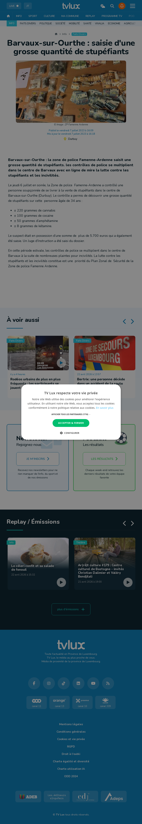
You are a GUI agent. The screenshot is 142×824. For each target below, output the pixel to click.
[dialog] (71, 412)
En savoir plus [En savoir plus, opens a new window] (104, 407)
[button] (71, 414)
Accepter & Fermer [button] (71, 423)
